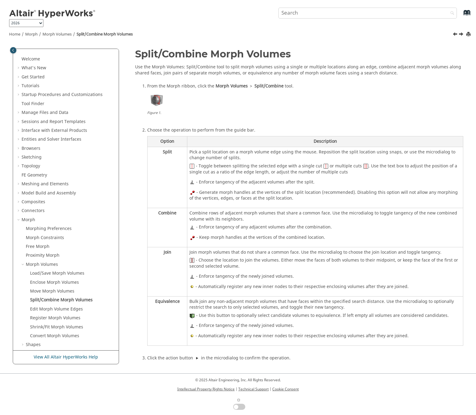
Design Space (35, 260)
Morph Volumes (57, 34)
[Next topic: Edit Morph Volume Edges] (461, 35)
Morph (31, 34)
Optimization (35, 269)
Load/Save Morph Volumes (57, 99)
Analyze (29, 296)
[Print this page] (469, 34)
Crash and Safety (39, 322)
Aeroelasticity (35, 349)
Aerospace (32, 340)
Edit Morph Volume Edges (56, 135)
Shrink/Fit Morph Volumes (56, 153)
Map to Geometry (43, 224)
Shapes (33, 170)
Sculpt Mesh (38, 233)
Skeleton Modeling (40, 251)
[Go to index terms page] (460, 15)
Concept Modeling (40, 313)
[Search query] (367, 13)
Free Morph (37, 72)
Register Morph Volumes (55, 144)
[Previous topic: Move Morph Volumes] (455, 35)
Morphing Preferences (49, 54)
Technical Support (253, 389)
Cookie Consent (285, 389)
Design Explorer (38, 278)
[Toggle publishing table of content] (13, 50)
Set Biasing (37, 215)
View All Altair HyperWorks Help (66, 357)
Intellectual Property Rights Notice (206, 389)
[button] (23, 55)
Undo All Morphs (43, 242)
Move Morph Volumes (52, 117)
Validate (30, 286)
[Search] (450, 13)
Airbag (28, 331)
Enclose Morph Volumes (54, 108)
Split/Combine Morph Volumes (104, 34)
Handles (34, 197)
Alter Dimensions (43, 180)
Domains (35, 188)
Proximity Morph (42, 81)
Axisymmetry (35, 304)
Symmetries (38, 206)
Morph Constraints (45, 63)
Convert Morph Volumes (54, 162)
